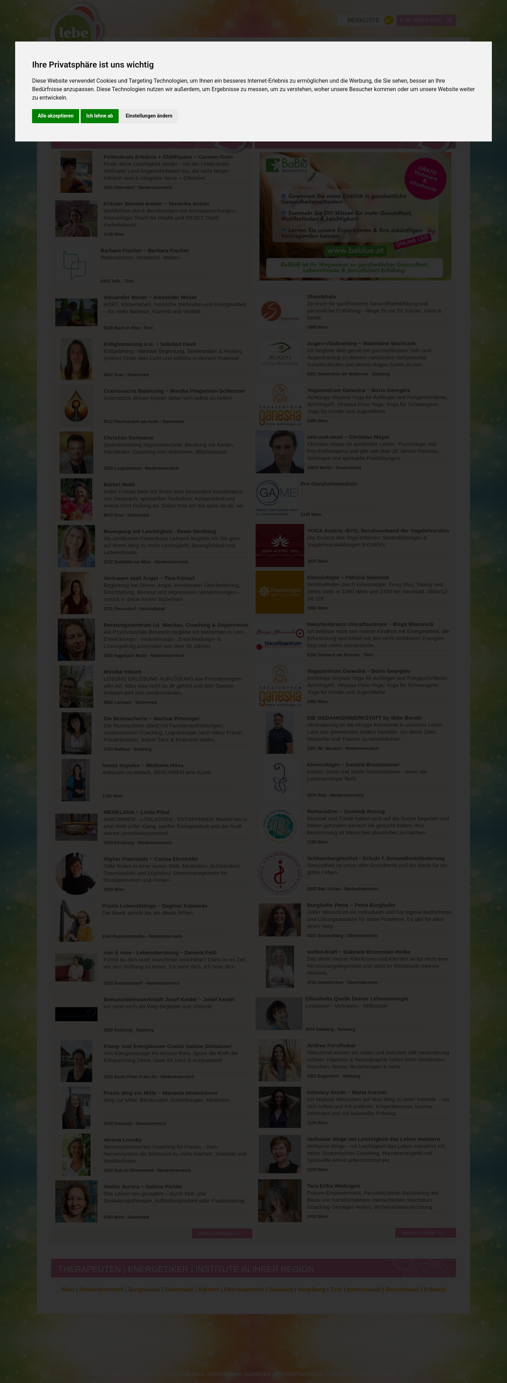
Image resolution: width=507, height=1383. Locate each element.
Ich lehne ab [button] (99, 116)
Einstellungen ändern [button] (149, 116)
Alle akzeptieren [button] (56, 116)
